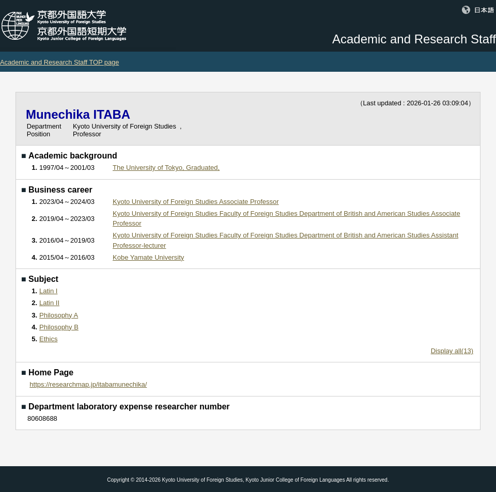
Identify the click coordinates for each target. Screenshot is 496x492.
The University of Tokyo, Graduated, (166, 167)
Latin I (48, 291)
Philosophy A (58, 315)
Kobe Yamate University (148, 257)
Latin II (49, 303)
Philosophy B (59, 327)
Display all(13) (452, 351)
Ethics (48, 339)
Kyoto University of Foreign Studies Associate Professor (196, 201)
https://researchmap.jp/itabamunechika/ (88, 384)
